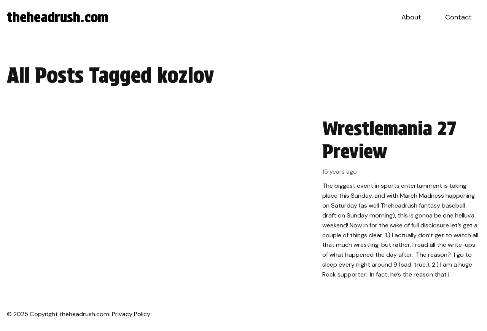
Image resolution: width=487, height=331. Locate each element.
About (411, 17)
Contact (458, 17)
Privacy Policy (131, 314)
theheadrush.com (57, 17)
